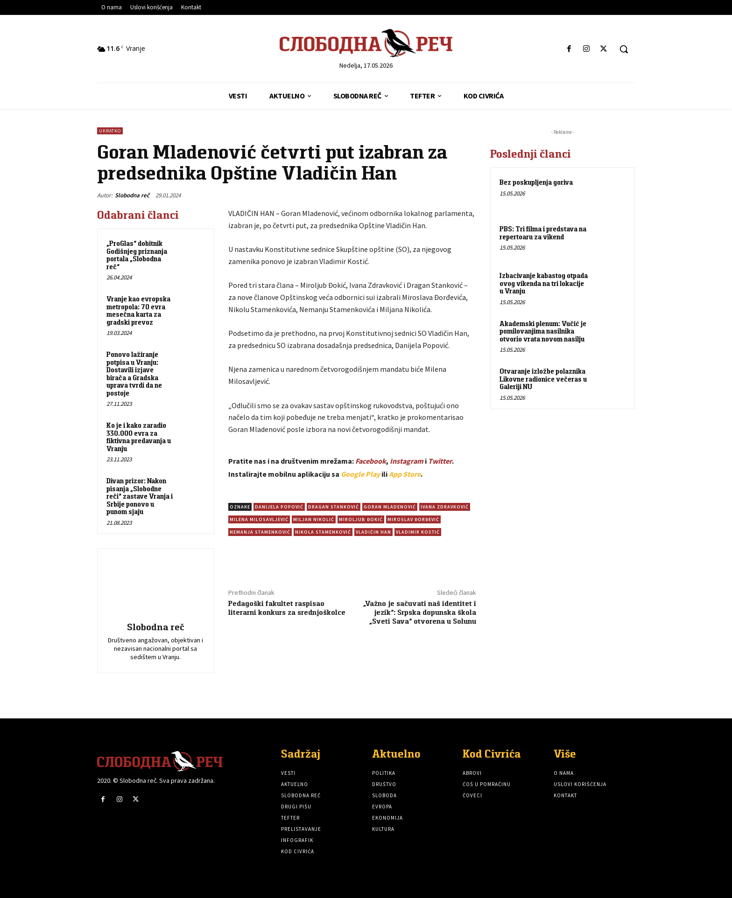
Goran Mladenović (390, 507)
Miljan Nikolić (313, 519)
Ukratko (110, 130)
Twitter (440, 461)
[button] (623, 49)
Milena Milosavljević (259, 519)
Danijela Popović (279, 507)
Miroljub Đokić (361, 519)
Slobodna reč (132, 195)
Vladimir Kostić (418, 532)
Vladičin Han (373, 532)
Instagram (406, 461)
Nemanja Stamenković (260, 532)
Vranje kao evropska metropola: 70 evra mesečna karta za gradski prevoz (138, 310)
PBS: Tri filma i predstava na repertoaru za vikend (543, 233)
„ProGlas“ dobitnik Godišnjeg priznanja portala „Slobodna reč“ (136, 255)
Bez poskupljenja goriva (536, 182)
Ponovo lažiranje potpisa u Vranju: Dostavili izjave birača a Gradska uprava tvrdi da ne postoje (134, 373)
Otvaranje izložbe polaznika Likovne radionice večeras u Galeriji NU (543, 378)
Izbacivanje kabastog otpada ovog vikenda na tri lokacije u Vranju (544, 283)
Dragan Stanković (333, 507)
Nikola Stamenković (323, 532)
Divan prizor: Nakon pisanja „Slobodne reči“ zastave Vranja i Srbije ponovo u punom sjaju (139, 496)
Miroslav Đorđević (413, 519)
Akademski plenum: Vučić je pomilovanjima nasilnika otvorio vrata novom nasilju (543, 331)
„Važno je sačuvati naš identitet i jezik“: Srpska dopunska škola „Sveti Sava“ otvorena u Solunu (419, 612)
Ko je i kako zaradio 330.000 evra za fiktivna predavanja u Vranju (138, 436)
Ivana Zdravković (445, 507)
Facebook (370, 461)
